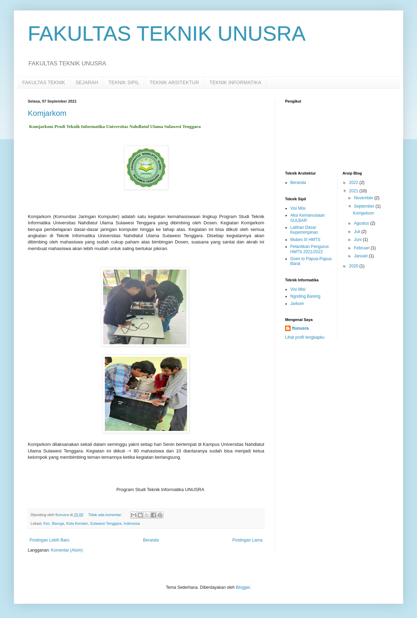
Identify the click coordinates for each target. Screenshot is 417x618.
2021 (354, 190)
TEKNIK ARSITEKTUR (174, 82)
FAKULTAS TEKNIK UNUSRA (167, 33)
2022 (354, 182)
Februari (362, 248)
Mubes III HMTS (305, 239)
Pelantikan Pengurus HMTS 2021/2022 (309, 249)
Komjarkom (47, 113)
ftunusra (300, 328)
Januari (361, 256)
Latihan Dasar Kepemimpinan (304, 230)
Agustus (362, 223)
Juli (357, 231)
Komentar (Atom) (67, 550)
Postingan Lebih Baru (49, 540)
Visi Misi (298, 208)
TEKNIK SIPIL (123, 82)
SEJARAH (87, 82)
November (364, 197)
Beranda (151, 540)
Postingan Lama (247, 540)
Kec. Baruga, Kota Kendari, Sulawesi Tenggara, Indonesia (91, 523)
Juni (358, 239)
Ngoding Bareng (305, 296)
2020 (354, 266)
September (364, 206)
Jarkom (297, 303)
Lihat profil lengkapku (304, 337)
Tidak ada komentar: (105, 515)
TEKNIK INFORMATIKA (235, 82)
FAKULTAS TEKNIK (43, 82)
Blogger (243, 587)
